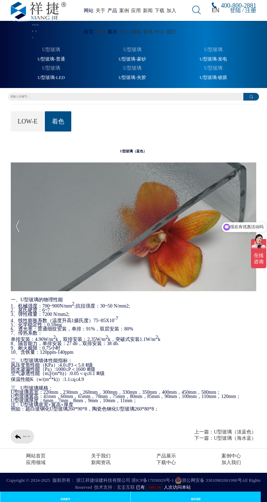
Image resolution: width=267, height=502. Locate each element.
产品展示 (166, 456)
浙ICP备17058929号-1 (152, 480)
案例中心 (231, 456)
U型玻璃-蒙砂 (132, 59)
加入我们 (231, 462)
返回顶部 (196, 499)
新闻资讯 (101, 462)
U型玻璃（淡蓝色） (235, 432)
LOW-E (28, 121)
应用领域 (36, 462)
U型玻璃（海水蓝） (235, 438)
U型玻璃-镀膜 (213, 77)
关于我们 (101, 456)
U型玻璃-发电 (213, 59)
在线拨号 (65, 499)
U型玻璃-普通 (51, 59)
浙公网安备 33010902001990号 (208, 480)
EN (215, 10)
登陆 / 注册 (243, 10)
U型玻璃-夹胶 (132, 77)
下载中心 (166, 462)
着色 (58, 121)
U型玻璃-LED (51, 77)
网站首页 (36, 456)
